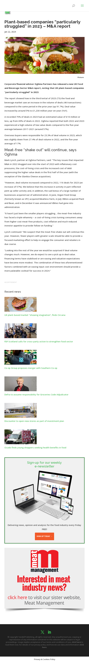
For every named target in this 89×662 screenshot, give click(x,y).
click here (76, 642)
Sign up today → (44, 536)
